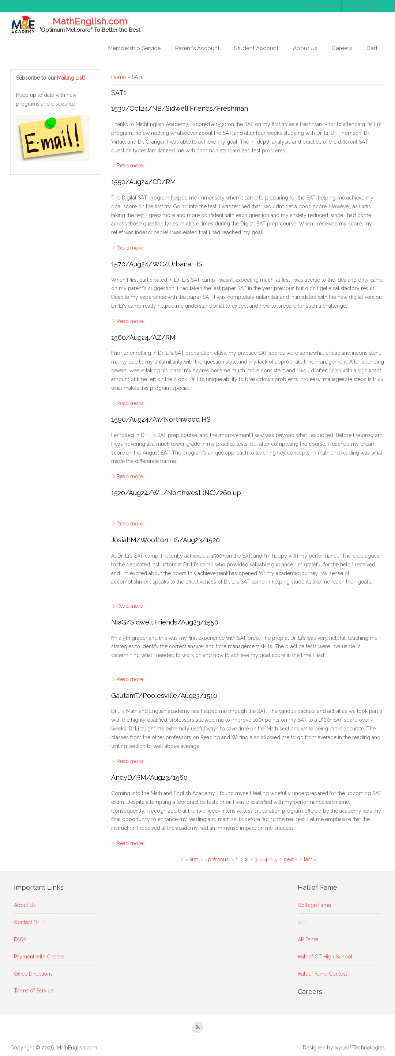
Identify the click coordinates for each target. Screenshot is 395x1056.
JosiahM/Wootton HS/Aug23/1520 (165, 540)
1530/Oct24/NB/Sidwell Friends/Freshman (179, 108)
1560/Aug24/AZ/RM (143, 337)
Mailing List (71, 78)
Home (118, 77)
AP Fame (308, 939)
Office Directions (33, 974)
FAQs (20, 939)
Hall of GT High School (325, 957)
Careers (342, 48)
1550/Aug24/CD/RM (143, 182)
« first (191, 859)
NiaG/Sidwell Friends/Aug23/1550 (164, 622)
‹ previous (217, 859)
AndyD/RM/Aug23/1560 (149, 777)
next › (290, 859)
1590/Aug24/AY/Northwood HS (161, 419)
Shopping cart (363, 6)
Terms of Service (33, 991)
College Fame (314, 905)
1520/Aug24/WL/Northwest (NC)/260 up (176, 493)
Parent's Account (197, 48)
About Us (305, 48)
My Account (322, 6)
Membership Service (134, 48)
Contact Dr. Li (29, 922)
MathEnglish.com (90, 21)
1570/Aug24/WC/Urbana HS (156, 264)
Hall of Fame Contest (322, 974)
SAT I (303, 922)
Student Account (256, 48)
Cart (371, 48)
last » (310, 859)
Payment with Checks (39, 957)
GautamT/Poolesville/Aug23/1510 (164, 695)
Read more (130, 165)
